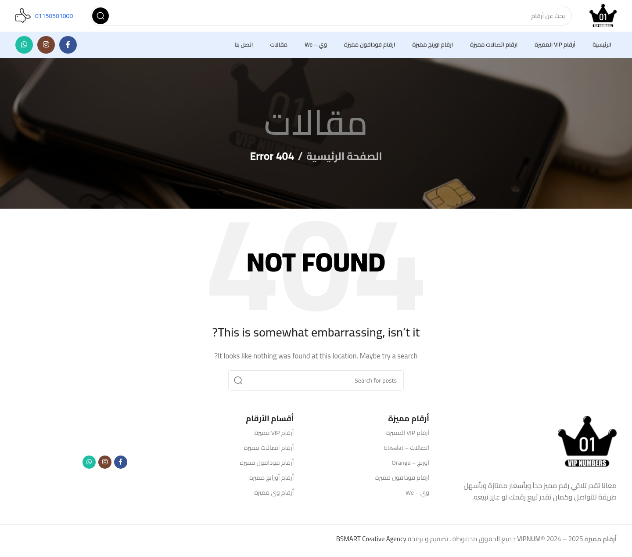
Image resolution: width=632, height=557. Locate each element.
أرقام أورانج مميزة (271, 481)
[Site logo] (601, 17)
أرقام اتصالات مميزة (269, 451)
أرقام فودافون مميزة (267, 466)
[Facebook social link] (68, 48)
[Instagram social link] (46, 48)
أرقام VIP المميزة (407, 436)
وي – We (417, 496)
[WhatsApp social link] (24, 48)
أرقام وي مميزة (274, 496)
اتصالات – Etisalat (406, 451)
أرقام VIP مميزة (274, 436)
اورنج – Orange (410, 466)
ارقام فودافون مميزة (402, 481)
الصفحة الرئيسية (344, 159)
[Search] (329, 17)
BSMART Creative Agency (371, 542)
